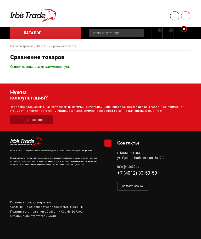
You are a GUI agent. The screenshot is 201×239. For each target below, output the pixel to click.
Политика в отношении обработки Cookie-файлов (46, 211)
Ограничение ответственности (33, 216)
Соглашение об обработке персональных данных (46, 207)
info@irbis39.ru (128, 167)
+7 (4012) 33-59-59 (137, 173)
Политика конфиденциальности (34, 202)
